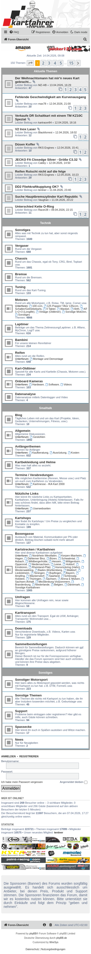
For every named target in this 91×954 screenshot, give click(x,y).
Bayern (68, 572)
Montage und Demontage (46, 358)
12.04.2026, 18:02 (66, 132)
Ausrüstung (58, 452)
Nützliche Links (27, 493)
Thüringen (33, 578)
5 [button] (61, 63)
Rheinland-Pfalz (40, 567)
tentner (42, 189)
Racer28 (43, 209)
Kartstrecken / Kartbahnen (35, 549)
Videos (66, 384)
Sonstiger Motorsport (31, 679)
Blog (18, 415)
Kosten (73, 452)
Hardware (36, 384)
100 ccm (35, 305)
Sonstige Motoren (74, 311)
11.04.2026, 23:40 (60, 189)
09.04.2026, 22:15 (62, 209)
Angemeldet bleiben (73, 782)
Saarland (53, 575)
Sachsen (49, 578)
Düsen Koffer (25, 144)
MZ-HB (42, 85)
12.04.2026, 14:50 (59, 162)
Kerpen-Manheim (70, 555)
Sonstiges (22, 230)
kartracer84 (45, 122)
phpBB (33, 933)
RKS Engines (46, 147)
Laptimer (22, 324)
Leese (56, 564)
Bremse (21, 274)
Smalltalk (45, 408)
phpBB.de (61, 938)
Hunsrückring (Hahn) (66, 567)
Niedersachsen (38, 564)
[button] (30, 63)
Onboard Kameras (29, 381)
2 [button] (43, 63)
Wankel (63, 308)
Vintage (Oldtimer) (48, 311)
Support (21, 711)
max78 (42, 103)
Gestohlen (37, 436)
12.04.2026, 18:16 (65, 122)
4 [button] (55, 63)
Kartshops (23, 518)
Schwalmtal (66, 558)
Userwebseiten (40, 508)
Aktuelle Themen (45, 71)
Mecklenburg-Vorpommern (52, 581)
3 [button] (49, 63)
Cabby (42, 162)
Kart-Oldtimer (25, 368)
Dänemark (72, 584)
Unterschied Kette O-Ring (34, 206)
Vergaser (22, 245)
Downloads (23, 628)
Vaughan (43, 199)
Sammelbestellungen (31, 644)
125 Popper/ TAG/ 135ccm (61, 305)
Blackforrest (45, 132)
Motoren (21, 300)
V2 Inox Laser (25, 129)
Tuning (20, 287)
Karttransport (25, 612)
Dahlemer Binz (35, 558)
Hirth (75, 308)
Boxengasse (24, 533)
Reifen (20, 352)
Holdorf (68, 564)
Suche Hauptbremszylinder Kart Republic (46, 196)
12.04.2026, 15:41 (68, 147)
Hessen (55, 561)
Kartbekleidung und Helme (35, 462)
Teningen (38, 572)
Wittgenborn (71, 561)
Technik (45, 223)
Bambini (21, 340)
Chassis (21, 258)
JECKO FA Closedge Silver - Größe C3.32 (46, 159)
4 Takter (49, 308)
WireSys (53, 942)
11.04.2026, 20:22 (62, 199)
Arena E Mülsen (69, 578)
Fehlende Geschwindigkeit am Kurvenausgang (50, 97)
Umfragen (22, 597)
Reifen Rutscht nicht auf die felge (40, 171)
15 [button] (71, 63)
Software (52, 384)
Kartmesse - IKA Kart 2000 (47, 484)
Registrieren (29, 756)
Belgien (57, 584)
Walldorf (70, 570)
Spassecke (23, 727)
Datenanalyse (25, 394)
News (19, 739)
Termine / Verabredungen (34, 475)
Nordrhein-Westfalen (43, 555)
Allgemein (22, 431)
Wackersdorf (35, 575)
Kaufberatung (38, 452)
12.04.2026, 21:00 (60, 103)
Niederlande (41, 584)
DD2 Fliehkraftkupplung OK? (37, 186)
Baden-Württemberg (48, 570)
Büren (52, 558)
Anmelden (8, 756)
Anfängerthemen (28, 446)
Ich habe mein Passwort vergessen (22, 782)
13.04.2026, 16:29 (60, 85)
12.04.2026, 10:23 (68, 174)
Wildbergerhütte (36, 561)
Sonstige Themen (28, 695)
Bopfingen (53, 572)
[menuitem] (14, 32)
